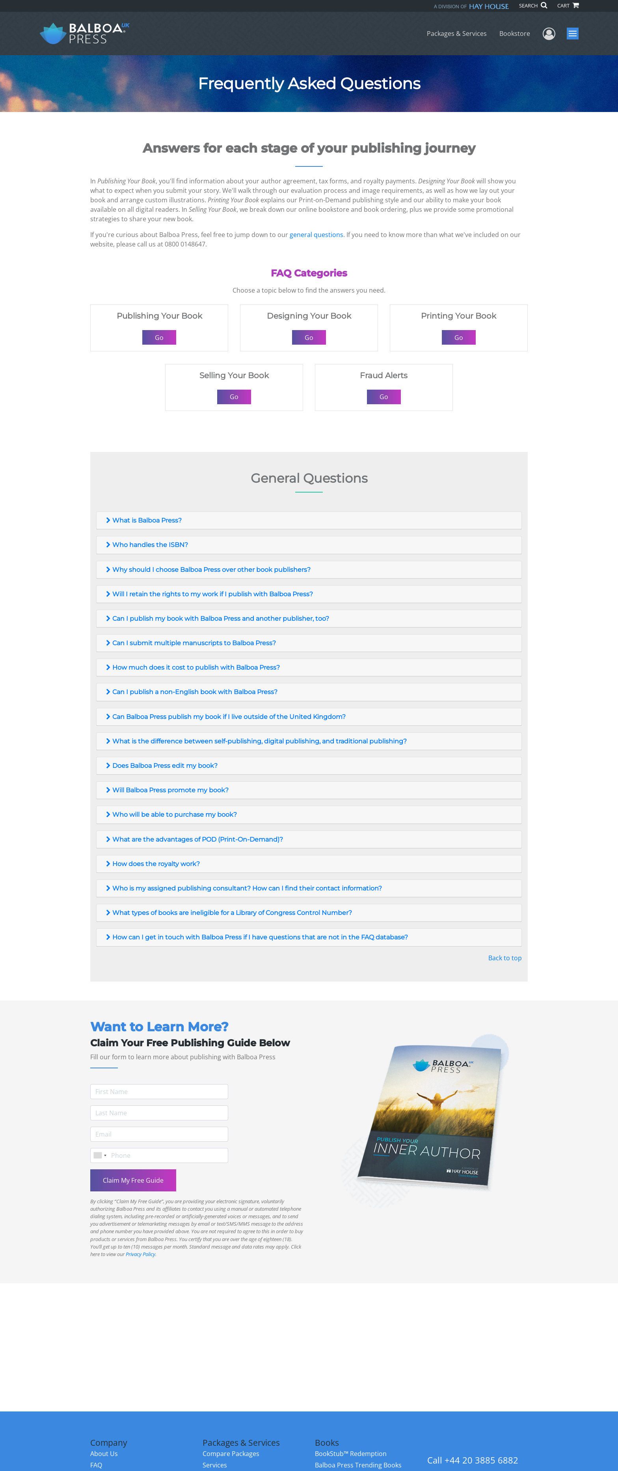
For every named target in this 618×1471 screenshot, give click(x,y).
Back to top (505, 958)
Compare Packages (231, 1453)
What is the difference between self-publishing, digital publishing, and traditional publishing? (255, 741)
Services (215, 1465)
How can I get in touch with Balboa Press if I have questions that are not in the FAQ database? (256, 937)
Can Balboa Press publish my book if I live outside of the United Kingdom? (225, 717)
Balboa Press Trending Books (358, 1465)
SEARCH (533, 5)
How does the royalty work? (152, 864)
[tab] (309, 520)
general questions (316, 234)
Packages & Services (457, 33)
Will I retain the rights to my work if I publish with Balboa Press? (208, 594)
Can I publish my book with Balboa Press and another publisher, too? (216, 618)
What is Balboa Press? (143, 520)
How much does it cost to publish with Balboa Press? (192, 667)
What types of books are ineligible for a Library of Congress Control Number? (228, 913)
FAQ (96, 1465)
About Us (104, 1453)
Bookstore (514, 33)
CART (568, 5)
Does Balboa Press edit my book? (161, 765)
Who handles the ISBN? (146, 545)
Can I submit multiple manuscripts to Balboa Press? (190, 643)
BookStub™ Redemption (351, 1453)
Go (159, 337)
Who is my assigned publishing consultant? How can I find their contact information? (243, 888)
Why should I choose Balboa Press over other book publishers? (207, 569)
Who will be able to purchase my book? (170, 814)
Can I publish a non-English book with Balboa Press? (190, 692)
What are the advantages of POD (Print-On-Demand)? (193, 839)
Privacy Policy (140, 1254)
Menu (574, 33)
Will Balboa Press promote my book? (166, 790)
